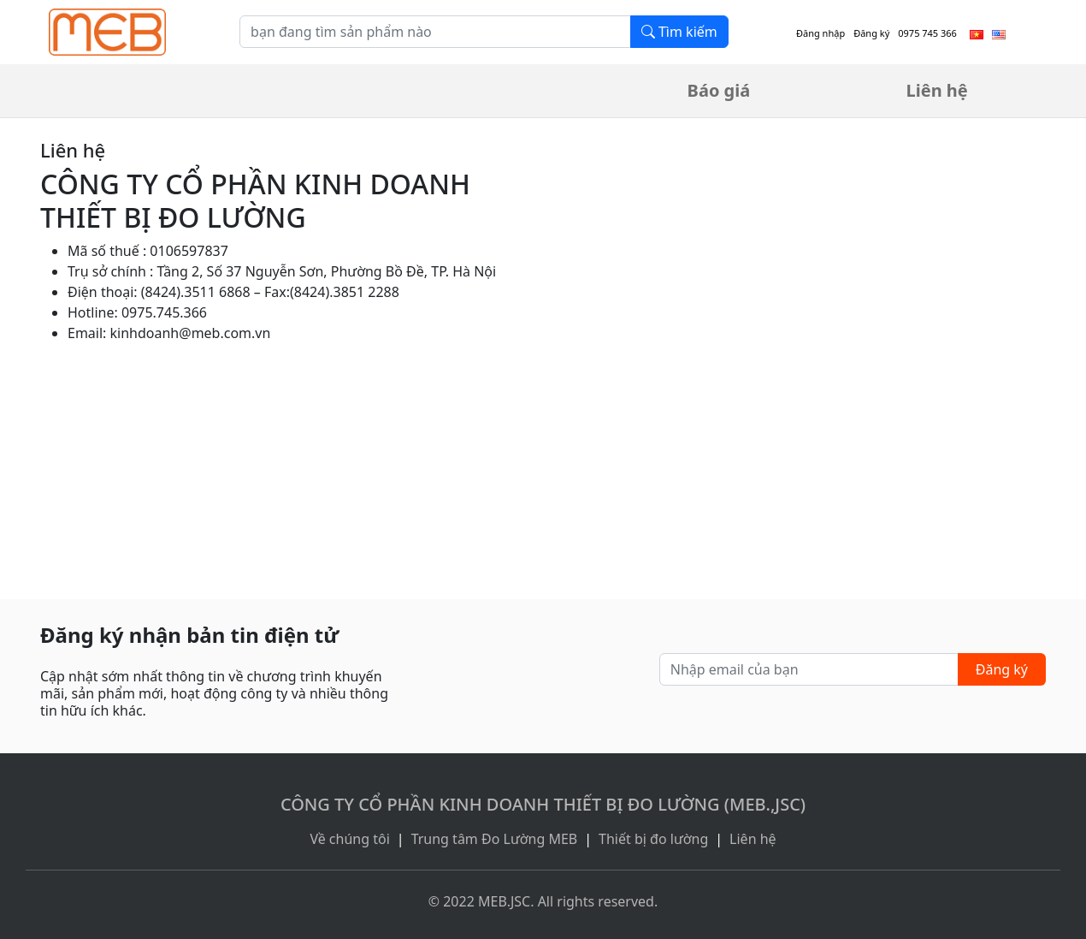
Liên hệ (937, 90)
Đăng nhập (820, 33)
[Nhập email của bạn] (809, 669)
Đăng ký (871, 33)
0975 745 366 (927, 33)
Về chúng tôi (349, 838)
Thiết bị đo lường (653, 838)
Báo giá (719, 90)
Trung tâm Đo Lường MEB (494, 838)
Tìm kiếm (679, 31)
